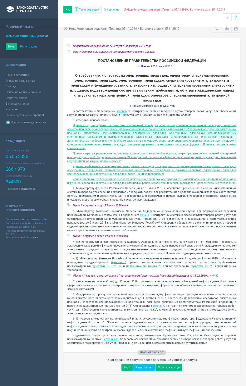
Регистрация (28, 46)
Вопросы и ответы (17, 103)
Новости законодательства (26, 122)
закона (144, 214)
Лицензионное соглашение (21, 227)
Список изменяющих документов (152, 105)
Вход (11, 46)
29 (211, 266)
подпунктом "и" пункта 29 (143, 266)
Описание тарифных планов (24, 92)
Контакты (12, 109)
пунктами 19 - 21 (104, 266)
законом (121, 111)
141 (215, 275)
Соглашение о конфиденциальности (26, 223)
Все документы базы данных (22, 237)
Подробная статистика (20, 188)
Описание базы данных (20, 80)
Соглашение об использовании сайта (26, 219)
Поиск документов (17, 74)
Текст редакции (87, 9)
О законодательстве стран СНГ (25, 115)
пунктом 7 (118, 262)
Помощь (11, 86)
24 (120, 266)
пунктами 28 (199, 266)
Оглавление (111, 9)
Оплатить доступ (16, 97)
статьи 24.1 (111, 339)
